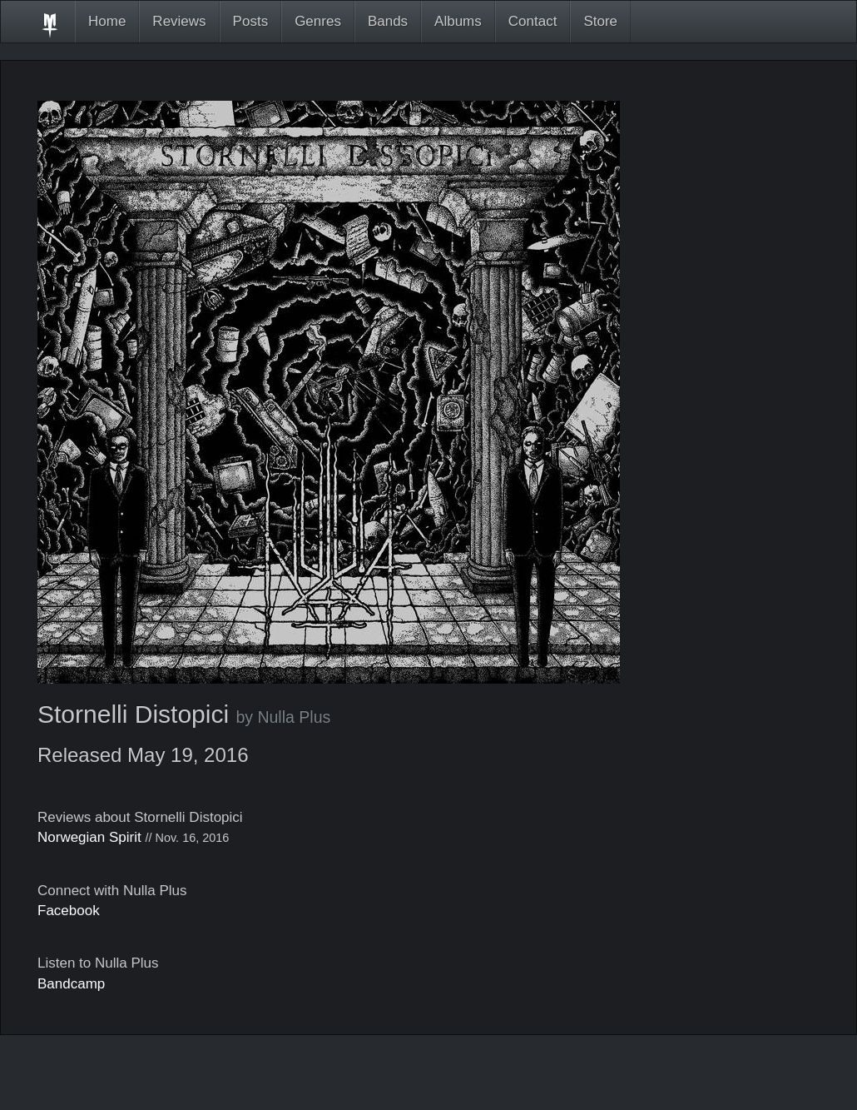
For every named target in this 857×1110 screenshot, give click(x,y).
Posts (251, 21)
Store (600, 21)
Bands (388, 21)
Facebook (68, 910)
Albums (458, 21)
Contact (532, 21)
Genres (318, 21)
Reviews (179, 21)
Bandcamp (71, 984)
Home (107, 21)
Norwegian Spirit (89, 837)
